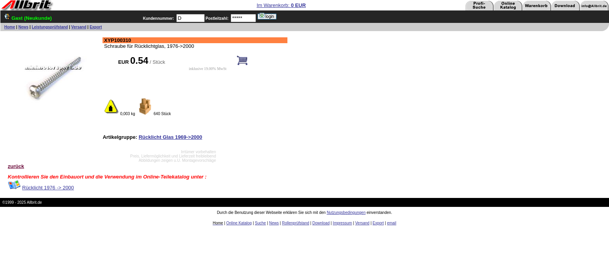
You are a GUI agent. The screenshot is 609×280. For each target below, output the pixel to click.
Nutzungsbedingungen (346, 212)
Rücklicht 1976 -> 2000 (48, 188)
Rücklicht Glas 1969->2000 (170, 137)
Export (96, 27)
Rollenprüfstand (295, 223)
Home (9, 27)
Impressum (342, 223)
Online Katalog (239, 223)
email (391, 223)
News (23, 27)
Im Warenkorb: (281, 5)
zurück (16, 166)
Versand (78, 27)
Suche (260, 223)
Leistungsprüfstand (50, 27)
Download (320, 223)
